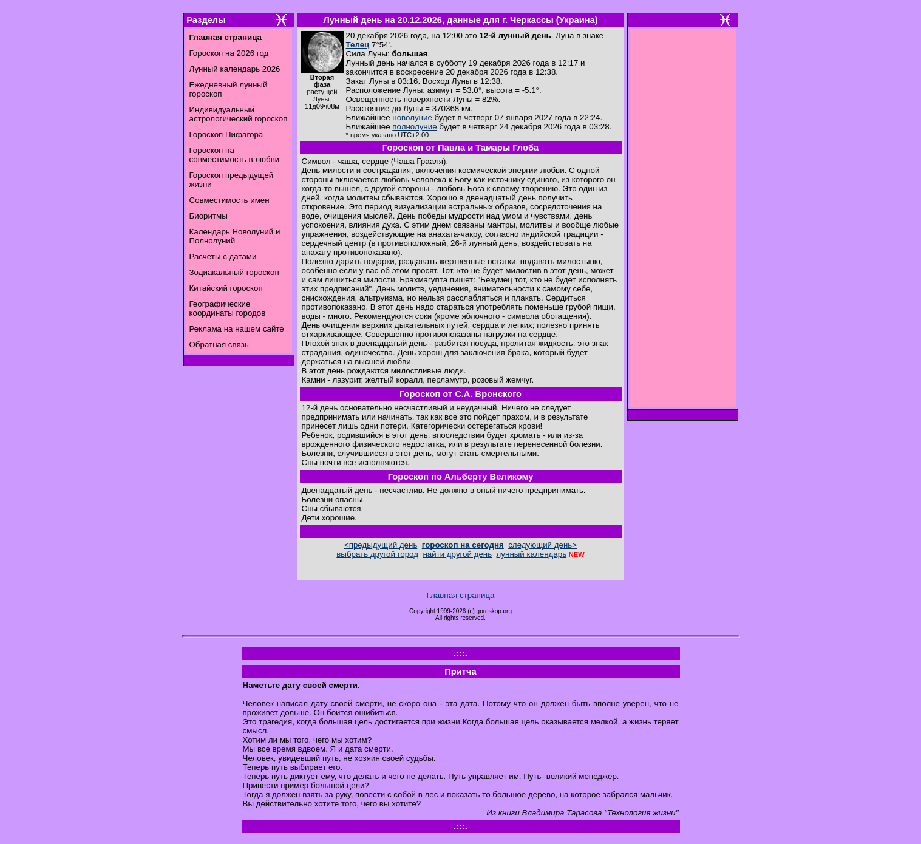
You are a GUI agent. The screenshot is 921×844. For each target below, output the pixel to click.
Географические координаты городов (227, 308)
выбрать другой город (377, 554)
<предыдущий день (380, 545)
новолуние (412, 117)
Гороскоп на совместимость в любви (234, 155)
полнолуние (414, 126)
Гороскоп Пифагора (226, 134)
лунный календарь (532, 554)
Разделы (205, 20)
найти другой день (457, 554)
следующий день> (542, 545)
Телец (358, 44)
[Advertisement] (682, 221)
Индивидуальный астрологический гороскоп (238, 114)
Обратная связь (219, 344)
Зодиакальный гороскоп (234, 272)
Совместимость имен (229, 200)
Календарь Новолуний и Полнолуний (234, 236)
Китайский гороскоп (226, 288)
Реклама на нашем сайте (236, 328)
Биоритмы (208, 215)
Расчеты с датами (223, 256)
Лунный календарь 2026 (234, 68)
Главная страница (461, 595)
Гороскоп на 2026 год (229, 53)
